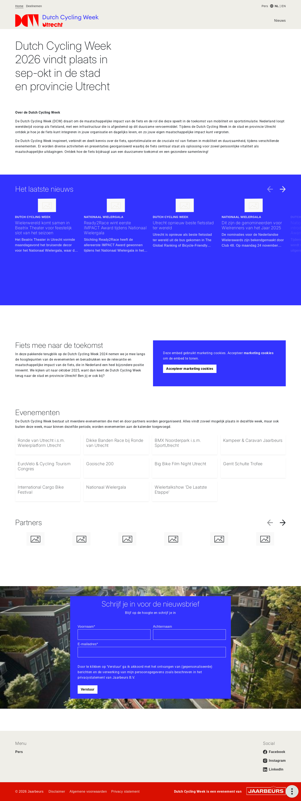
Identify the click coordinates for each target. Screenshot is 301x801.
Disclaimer (56, 791)
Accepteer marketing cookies (189, 369)
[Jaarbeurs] (266, 791)
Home (19, 6)
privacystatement (92, 677)
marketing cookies (259, 353)
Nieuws (280, 20)
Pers (265, 6)
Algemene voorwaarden (88, 791)
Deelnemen (34, 6)
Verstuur (87, 689)
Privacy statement (125, 791)
